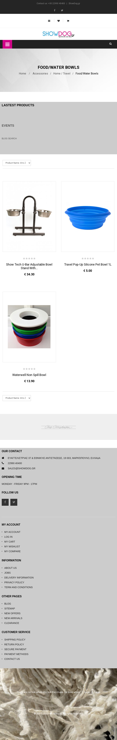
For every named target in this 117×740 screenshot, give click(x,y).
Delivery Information (19, 577)
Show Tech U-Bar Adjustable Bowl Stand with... (29, 266)
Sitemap (9, 608)
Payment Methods (16, 654)
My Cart (9, 541)
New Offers (12, 613)
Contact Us (12, 659)
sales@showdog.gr (21, 468)
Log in (8, 536)
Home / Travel (61, 73)
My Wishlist (12, 546)
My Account (12, 532)
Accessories (40, 73)
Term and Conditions (18, 587)
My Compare (12, 551)
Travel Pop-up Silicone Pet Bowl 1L (87, 264)
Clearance (11, 623)
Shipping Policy (14, 639)
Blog (7, 603)
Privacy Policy (14, 582)
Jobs (7, 572)
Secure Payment (15, 649)
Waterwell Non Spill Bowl (29, 375)
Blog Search (9, 138)
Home (22, 73)
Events (8, 125)
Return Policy (14, 644)
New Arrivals (13, 618)
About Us (10, 568)
